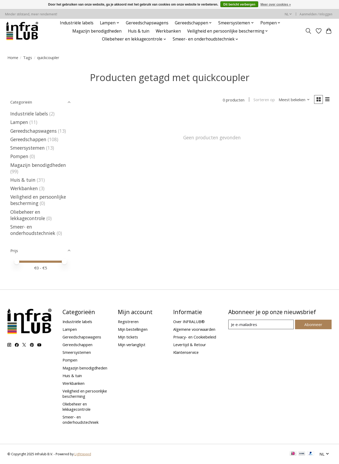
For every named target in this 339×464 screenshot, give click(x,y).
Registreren (128, 321)
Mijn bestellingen (133, 329)
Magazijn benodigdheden (97, 31)
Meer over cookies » (275, 4)
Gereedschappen (28, 139)
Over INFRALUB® (189, 321)
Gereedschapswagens (147, 23)
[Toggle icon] (308, 31)
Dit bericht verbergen (239, 4)
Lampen (19, 122)
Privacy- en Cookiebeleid (194, 337)
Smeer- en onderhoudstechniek (32, 230)
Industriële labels (76, 23)
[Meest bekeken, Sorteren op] (293, 99)
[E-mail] (261, 324)
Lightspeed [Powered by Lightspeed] (82, 454)
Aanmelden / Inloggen (316, 14)
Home (12, 57)
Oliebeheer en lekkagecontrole (27, 215)
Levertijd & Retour (189, 344)
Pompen (19, 156)
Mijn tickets (128, 337)
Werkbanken (168, 31)
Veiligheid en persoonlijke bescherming (38, 200)
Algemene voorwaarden (194, 329)
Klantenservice (186, 352)
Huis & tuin (138, 31)
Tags (27, 57)
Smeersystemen (27, 148)
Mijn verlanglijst (131, 344)
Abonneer (313, 324)
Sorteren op (263, 99)
